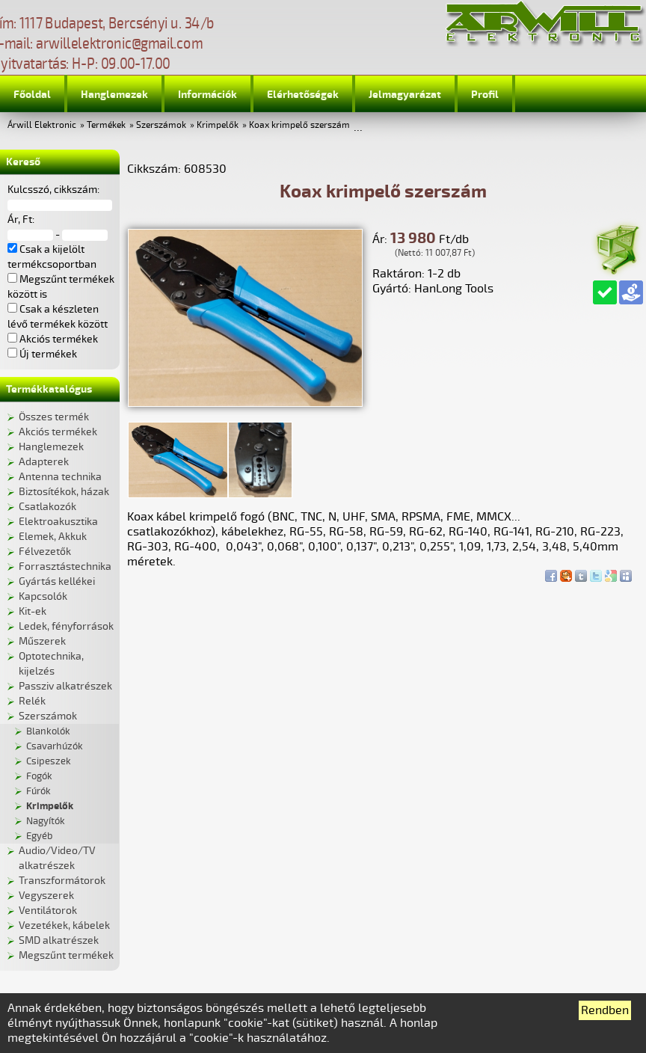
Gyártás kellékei (57, 581)
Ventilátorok (48, 910)
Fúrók (38, 791)
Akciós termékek (58, 432)
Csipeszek (48, 761)
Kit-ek (32, 611)
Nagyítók (45, 821)
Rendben (605, 1010)
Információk (207, 94)
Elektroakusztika (58, 521)
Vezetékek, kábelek (64, 925)
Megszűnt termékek (66, 955)
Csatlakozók (47, 506)
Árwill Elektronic (41, 125)
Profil (485, 94)
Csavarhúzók (54, 746)
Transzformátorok (62, 880)
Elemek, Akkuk (53, 536)
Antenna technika (60, 476)
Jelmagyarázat (405, 94)
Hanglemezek (114, 94)
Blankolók (48, 731)
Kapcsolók (43, 596)
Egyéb (39, 836)
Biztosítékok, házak (64, 491)
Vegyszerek (46, 895)
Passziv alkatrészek (65, 686)
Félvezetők (45, 551)
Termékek (106, 125)
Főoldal (32, 94)
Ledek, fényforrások (66, 626)
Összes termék (54, 417)
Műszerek (42, 641)
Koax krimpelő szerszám (299, 125)
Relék (32, 701)
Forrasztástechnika (65, 566)
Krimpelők (218, 125)
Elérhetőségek (303, 94)
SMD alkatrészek (59, 940)
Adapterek (44, 461)
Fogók (39, 776)
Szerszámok (161, 125)
